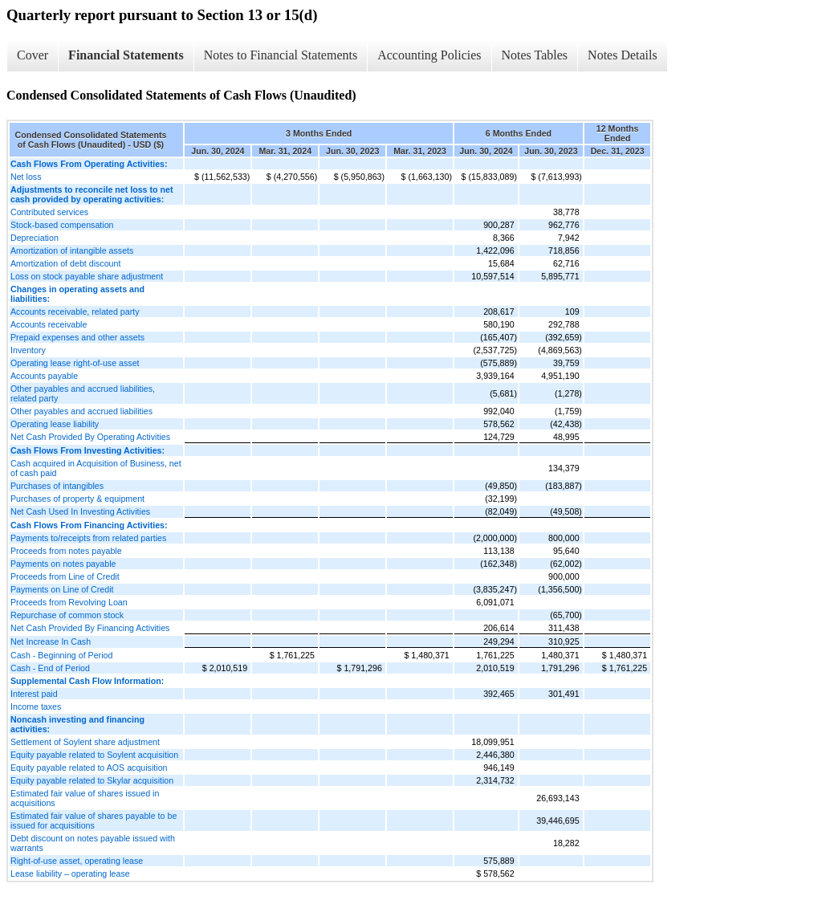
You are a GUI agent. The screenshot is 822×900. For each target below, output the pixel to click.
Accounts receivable (48, 324)
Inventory (28, 350)
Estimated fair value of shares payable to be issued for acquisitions (93, 820)
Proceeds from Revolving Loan (69, 602)
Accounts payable (44, 376)
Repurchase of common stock (67, 615)
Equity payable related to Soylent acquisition (94, 755)
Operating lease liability (54, 424)
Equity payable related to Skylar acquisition (91, 780)
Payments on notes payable (63, 563)
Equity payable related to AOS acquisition (89, 767)
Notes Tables (535, 55)
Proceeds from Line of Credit (65, 576)
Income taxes (35, 706)
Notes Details (622, 55)
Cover (32, 55)
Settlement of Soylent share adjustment (85, 742)
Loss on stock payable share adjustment (86, 276)
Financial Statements (126, 55)
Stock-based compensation (62, 225)
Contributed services (49, 212)
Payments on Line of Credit (62, 589)
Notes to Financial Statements (281, 55)
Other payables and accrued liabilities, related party (82, 393)
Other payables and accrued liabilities (81, 411)
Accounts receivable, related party (75, 311)
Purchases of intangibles (57, 486)
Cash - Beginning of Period (61, 655)
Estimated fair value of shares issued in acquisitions (84, 798)
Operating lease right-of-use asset (75, 363)
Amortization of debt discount (65, 263)
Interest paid (34, 693)
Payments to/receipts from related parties (88, 538)
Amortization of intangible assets (71, 250)
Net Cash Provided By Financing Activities (89, 628)
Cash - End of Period (50, 668)
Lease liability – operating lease (70, 873)
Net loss (26, 176)
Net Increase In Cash (50, 641)
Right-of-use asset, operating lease (76, 860)
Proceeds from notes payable (66, 551)
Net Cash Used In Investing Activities (80, 511)
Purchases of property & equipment (77, 498)
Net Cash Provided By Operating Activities (90, 437)
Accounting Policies (429, 55)
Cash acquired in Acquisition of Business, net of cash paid (95, 468)
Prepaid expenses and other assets (77, 337)
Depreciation (34, 237)
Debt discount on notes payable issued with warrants (92, 843)
